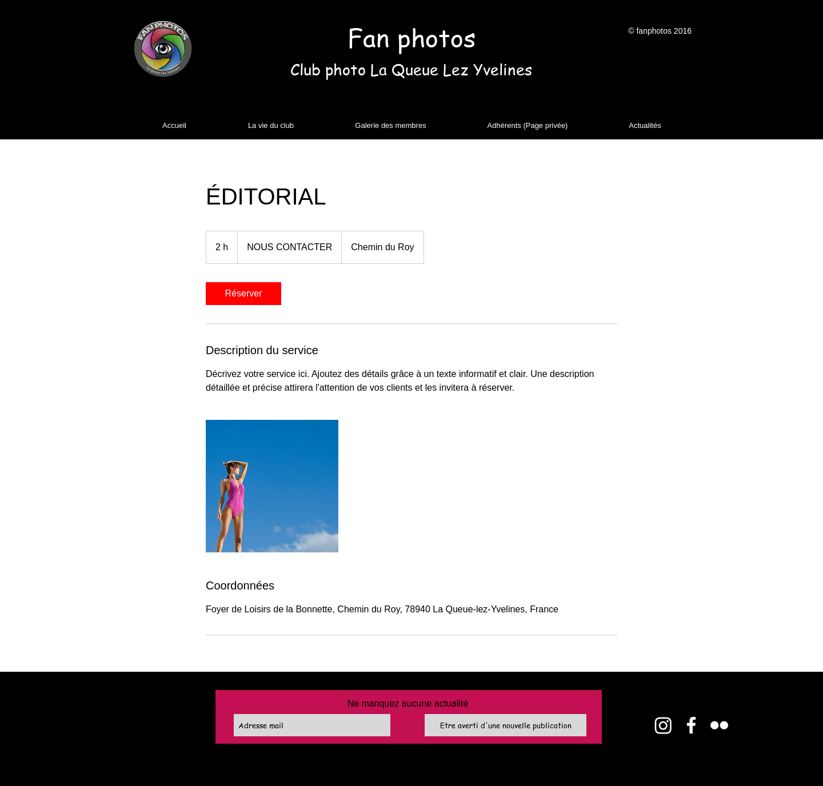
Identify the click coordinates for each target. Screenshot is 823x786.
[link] (243, 293)
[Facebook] (691, 725)
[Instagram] (663, 725)
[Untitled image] (272, 486)
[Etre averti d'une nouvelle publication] (505, 725)
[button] (271, 125)
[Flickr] (719, 725)
